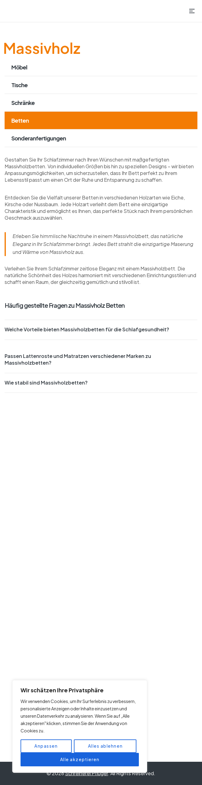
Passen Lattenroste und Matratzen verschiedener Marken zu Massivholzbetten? (78, 359)
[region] (79, 726)
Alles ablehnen (105, 746)
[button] (101, 329)
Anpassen (46, 746)
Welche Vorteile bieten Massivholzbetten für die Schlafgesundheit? (87, 329)
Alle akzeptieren (80, 759)
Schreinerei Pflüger (86, 773)
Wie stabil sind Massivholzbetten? (46, 382)
